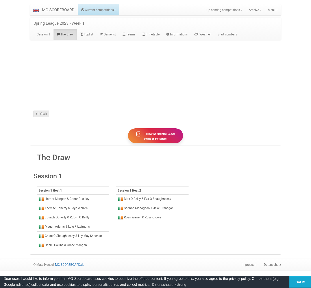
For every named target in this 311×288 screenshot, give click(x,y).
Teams (128, 34)
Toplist (86, 34)
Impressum (249, 264)
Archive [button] (255, 10)
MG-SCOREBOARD (58, 9)
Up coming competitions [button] (224, 10)
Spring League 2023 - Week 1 (59, 23)
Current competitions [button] (98, 10)
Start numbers (227, 34)
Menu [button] (273, 10)
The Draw (65, 34)
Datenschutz (272, 264)
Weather (202, 34)
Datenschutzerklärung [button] (169, 284)
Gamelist (108, 34)
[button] (36, 9)
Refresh (41, 113)
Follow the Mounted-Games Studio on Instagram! (155, 135)
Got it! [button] (300, 282)
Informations (177, 34)
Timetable (151, 34)
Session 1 (43, 34)
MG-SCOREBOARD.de (69, 264)
